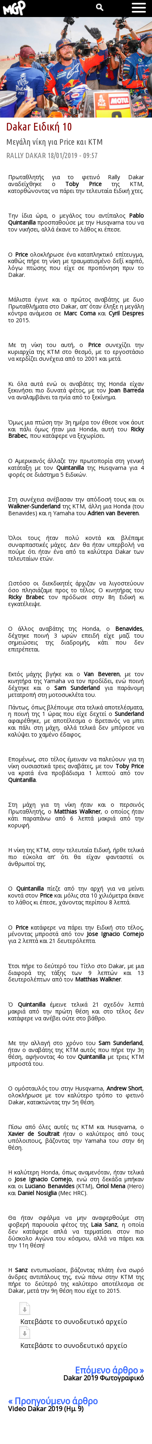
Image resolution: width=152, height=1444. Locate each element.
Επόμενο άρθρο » (109, 1370)
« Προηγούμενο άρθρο (53, 1401)
